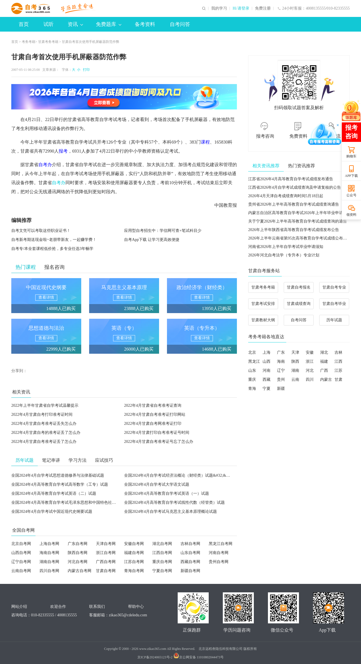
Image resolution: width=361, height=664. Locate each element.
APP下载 (351, 176)
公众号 (351, 195)
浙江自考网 (106, 553)
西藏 (266, 379)
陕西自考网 (77, 553)
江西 (338, 361)
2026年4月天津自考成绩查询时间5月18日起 (285, 196)
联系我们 (97, 606)
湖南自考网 (49, 562)
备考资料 (145, 24)
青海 (252, 388)
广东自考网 (77, 544)
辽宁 (281, 370)
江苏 (338, 370)
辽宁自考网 (21, 562)
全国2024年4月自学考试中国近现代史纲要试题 (51, 511)
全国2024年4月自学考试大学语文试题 (156, 484)
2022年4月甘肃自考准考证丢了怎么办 (43, 441)
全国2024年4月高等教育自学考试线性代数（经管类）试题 (174, 502)
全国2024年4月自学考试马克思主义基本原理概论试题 (170, 511)
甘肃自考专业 (334, 287)
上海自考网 (49, 544)
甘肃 (338, 379)
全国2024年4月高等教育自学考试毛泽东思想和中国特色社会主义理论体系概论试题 (83, 502)
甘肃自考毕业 (334, 304)
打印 (85, 70)
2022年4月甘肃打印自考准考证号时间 (156, 432)
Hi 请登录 (241, 8)
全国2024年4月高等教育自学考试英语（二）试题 (53, 493)
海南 (281, 361)
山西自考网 (21, 553)
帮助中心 (136, 606)
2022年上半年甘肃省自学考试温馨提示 (44, 405)
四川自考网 (49, 571)
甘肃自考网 (106, 571)
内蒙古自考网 (79, 571)
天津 (295, 352)
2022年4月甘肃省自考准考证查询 (152, 405)
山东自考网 (190, 553)
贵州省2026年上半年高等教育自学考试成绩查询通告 (293, 204)
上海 (266, 352)
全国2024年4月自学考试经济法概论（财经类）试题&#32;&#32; (178, 475)
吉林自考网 (190, 544)
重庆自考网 (162, 562)
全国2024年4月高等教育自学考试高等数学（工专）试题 (59, 484)
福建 (324, 361)
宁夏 (266, 388)
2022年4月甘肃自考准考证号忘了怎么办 (158, 441)
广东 (281, 352)
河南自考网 (218, 553)
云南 (295, 379)
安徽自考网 (134, 544)
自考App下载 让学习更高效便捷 (151, 240)
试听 (48, 24)
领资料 (351, 215)
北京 (252, 352)
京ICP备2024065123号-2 (155, 657)
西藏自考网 (190, 562)
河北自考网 (77, 562)
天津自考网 (106, 544)
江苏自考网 (134, 562)
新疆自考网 (190, 571)
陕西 (295, 361)
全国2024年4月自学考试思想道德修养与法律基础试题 (57, 475)
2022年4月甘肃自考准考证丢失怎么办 (43, 423)
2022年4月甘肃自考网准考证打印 (152, 423)
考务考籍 (28, 42)
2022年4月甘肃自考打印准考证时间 (41, 414)
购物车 (351, 156)
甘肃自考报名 (299, 287)
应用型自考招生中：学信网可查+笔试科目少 (162, 230)
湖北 (324, 352)
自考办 (58, 182)
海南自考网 (49, 553)
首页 (24, 24)
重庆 (252, 379)
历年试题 (334, 320)
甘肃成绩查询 (299, 304)
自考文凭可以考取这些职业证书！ (41, 230)
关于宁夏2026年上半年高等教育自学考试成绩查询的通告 (297, 221)
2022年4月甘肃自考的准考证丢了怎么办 (45, 432)
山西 (266, 361)
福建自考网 (134, 553)
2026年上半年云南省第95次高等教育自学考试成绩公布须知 (299, 238)
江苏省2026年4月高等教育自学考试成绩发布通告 (290, 179)
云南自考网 (21, 571)
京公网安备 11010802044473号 (198, 657)
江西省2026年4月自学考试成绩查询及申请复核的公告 (294, 187)
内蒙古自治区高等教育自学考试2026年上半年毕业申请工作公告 (303, 213)
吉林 (338, 352)
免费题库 (108, 24)
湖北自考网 (162, 544)
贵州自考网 (218, 562)
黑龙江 (254, 361)
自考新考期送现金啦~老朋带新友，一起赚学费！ (53, 240)
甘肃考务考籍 (48, 42)
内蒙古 (326, 379)
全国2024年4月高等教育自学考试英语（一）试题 (166, 493)
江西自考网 (162, 553)
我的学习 (219, 8)
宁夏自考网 (162, 571)
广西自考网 (106, 562)
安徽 (310, 352)
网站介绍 (19, 606)
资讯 (75, 24)
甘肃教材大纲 (263, 320)
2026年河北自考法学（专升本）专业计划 (283, 255)
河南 (266, 370)
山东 (252, 370)
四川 (310, 379)
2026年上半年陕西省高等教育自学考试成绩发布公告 (293, 230)
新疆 (281, 388)
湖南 (295, 370)
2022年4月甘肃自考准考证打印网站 (154, 414)
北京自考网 (21, 544)
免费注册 (263, 8)
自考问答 (180, 24)
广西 (324, 370)
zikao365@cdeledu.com (128, 615)
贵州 (281, 379)
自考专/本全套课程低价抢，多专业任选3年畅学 (52, 249)
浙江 (310, 361)
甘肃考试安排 (263, 304)
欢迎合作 (58, 606)
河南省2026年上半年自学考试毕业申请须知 (285, 247)
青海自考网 (134, 571)
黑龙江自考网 (220, 544)
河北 (310, 370)
